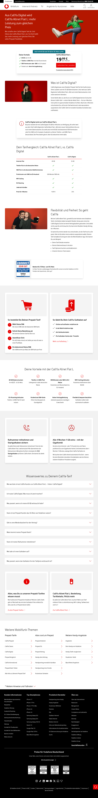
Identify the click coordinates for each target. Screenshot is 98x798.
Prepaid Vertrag (49, 652)
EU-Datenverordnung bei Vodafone (58, 731)
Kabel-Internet (53, 719)
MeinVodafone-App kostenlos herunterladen (12, 700)
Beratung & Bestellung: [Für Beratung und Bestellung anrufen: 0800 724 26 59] (82, 1)
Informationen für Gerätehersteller (58, 728)
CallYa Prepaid (18, 641)
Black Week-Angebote (33, 735)
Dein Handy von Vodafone (79, 646)
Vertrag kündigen (49, 788)
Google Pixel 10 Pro (32, 731)
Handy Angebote (53, 702)
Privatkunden (8, 1)
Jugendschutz (60, 788)
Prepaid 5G (49, 646)
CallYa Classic (18, 646)
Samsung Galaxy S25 (32, 715)
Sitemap (6, 724)
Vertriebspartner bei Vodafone (79, 731)
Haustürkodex (8, 721)
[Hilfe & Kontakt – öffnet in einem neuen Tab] (95, 786)
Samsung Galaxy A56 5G (33, 722)
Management (75, 706)
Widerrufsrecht (8, 737)
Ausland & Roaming (9, 711)
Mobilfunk (15, 6)
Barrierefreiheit (49, 790)
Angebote (79, 641)
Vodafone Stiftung (76, 735)
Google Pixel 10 (31, 728)
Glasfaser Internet (54, 715)
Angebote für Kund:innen (57, 6)
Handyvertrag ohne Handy (56, 699)
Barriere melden (8, 733)
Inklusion (73, 715)
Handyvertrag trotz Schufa (49, 668)
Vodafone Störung (9, 708)
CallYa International (18, 663)
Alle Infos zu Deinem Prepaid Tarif (18, 673)
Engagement (75, 725)
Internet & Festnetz (29, 6)
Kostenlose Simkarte (49, 673)
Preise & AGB (25, 788)
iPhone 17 (29, 699)
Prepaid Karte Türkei (18, 668)
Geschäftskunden (20, 1)
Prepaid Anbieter (49, 641)
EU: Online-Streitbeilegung (11, 714)
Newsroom (74, 702)
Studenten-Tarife (79, 657)
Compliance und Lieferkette (79, 712)
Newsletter (7, 705)
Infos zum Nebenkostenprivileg (57, 725)
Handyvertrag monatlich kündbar (49, 663)
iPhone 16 (29, 712)
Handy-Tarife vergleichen (79, 652)
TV (42, 6)
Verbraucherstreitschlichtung (12, 717)
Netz (67, 1)
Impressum (85, 788)
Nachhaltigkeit (75, 722)
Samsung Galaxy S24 (32, 719)
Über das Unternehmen (77, 699)
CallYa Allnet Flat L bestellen (66, 65)
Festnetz (51, 709)
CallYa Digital (18, 652)
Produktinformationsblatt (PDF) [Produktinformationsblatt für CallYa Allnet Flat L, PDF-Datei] (64, 70)
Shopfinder (53, 1)
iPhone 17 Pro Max (32, 706)
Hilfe (72, 6)
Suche (51, 735)
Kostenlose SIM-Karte (55, 706)
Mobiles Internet (53, 722)
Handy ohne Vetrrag (49, 657)
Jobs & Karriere (75, 728)
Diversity (73, 719)
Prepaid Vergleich (18, 657)
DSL (50, 712)
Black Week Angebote (79, 663)
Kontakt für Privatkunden (11, 727)
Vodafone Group (75, 741)
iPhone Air (29, 709)
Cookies (33, 788)
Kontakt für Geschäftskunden (12, 730)
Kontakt (61, 1)
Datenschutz (39, 788)
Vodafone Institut (76, 738)
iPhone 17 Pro (30, 702)
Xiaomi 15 (29, 725)
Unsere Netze (75, 709)
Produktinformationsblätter (72, 788)
